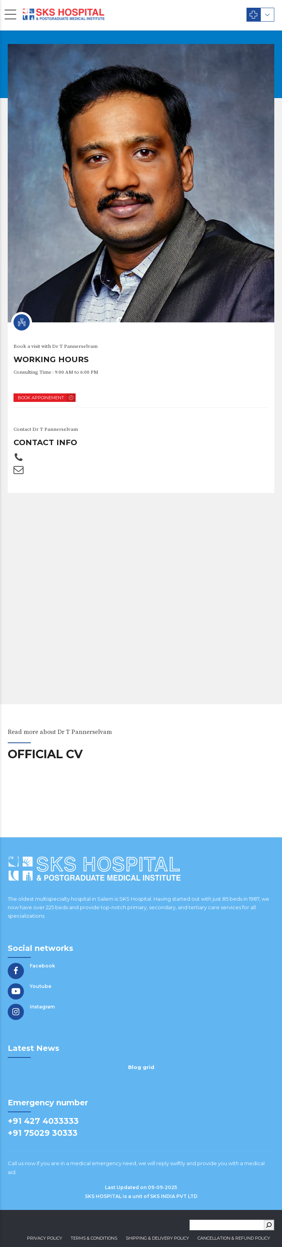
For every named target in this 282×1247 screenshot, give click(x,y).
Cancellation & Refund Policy (234, 1238)
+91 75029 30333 (43, 1133)
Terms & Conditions (94, 1238)
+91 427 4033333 (43, 1121)
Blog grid (141, 1067)
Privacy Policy (44, 1238)
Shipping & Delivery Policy (157, 1238)
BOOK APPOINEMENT (41, 397)
